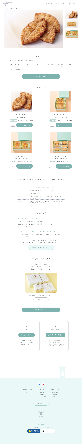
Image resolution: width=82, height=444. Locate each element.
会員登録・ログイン (28, 389)
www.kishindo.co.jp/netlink (33, 431)
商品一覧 (57, 3)
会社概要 (55, 394)
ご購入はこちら (40, 76)
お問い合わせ (40, 403)
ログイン (70, 3)
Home (5, 8)
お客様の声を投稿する (40, 247)
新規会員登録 (26, 335)
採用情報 (55, 396)
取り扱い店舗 (55, 392)
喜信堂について (50, 3)
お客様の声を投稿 (54, 335)
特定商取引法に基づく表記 (46, 440)
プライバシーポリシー (34, 440)
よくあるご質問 (42, 396)
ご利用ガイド (64, 3)
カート (74, 3)
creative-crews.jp (48, 431)
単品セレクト (42, 392)
